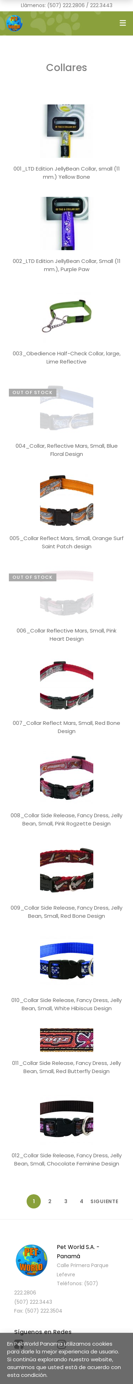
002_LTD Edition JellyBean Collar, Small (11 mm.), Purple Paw (67, 265)
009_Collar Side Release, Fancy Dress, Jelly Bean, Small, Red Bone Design (66, 912)
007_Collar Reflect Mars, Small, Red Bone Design (66, 727)
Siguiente (97, 1201)
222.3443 (101, 5)
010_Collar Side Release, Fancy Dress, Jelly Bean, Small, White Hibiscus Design (66, 1004)
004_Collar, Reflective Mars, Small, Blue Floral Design (67, 450)
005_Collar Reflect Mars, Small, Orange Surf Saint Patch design (67, 542)
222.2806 (74, 5)
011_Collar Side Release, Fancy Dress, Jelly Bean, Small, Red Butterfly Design (66, 1067)
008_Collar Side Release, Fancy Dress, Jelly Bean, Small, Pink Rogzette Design (66, 819)
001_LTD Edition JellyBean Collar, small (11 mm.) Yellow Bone (66, 173)
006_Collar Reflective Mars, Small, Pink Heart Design (66, 634)
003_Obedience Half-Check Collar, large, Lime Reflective (67, 357)
